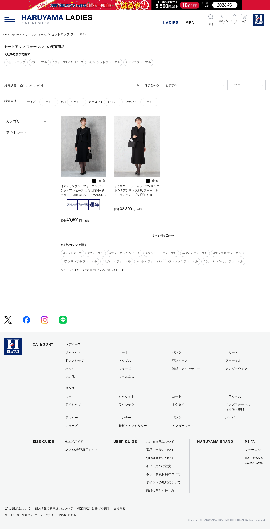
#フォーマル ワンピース (68, 62)
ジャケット (73, 352)
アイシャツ (73, 404)
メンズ (69, 388)
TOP (5, 34)
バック (70, 368)
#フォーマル (39, 62)
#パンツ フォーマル (138, 62)
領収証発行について (160, 458)
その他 (70, 377)
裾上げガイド (73, 441)
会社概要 (119, 508)
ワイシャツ (126, 404)
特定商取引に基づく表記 (93, 508)
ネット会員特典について (163, 474)
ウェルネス (126, 377)
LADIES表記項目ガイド (81, 449)
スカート (231, 352)
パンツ (176, 352)
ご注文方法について (160, 441)
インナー (125, 417)
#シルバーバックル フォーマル (223, 261)
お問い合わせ (68, 515)
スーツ (70, 396)
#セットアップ (16, 62)
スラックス (233, 396)
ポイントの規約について (163, 482)
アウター (71, 417)
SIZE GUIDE (43, 442)
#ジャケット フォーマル (104, 62)
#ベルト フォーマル (149, 261)
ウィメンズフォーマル (47, 34)
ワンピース (180, 360)
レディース (20, 34)
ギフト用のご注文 (158, 466)
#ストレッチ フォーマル (182, 261)
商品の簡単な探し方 (160, 490)
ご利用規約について (17, 508)
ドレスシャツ (74, 360)
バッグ (230, 417)
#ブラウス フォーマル (227, 253)
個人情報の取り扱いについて (54, 508)
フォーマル (233, 360)
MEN (190, 22)
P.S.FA (250, 441)
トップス (125, 360)
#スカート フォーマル (117, 261)
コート (123, 352)
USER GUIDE (125, 442)
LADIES (171, 22)
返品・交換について (160, 449)
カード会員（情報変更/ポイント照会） (29, 515)
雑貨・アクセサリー (186, 368)
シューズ (125, 368)
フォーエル (253, 449)
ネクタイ (178, 404)
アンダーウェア (236, 368)
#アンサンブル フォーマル (80, 261)
